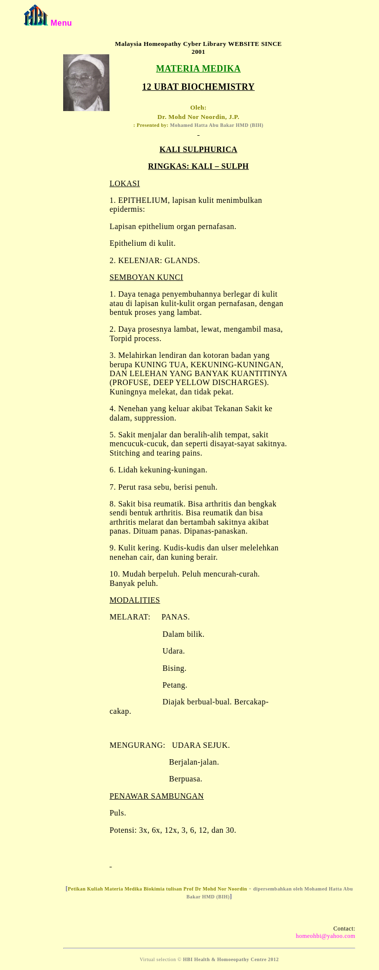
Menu (61, 23)
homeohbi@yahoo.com (325, 935)
